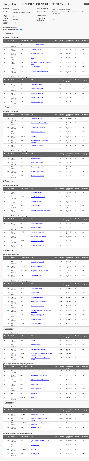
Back (86, 4)
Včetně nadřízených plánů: (11, 29)
